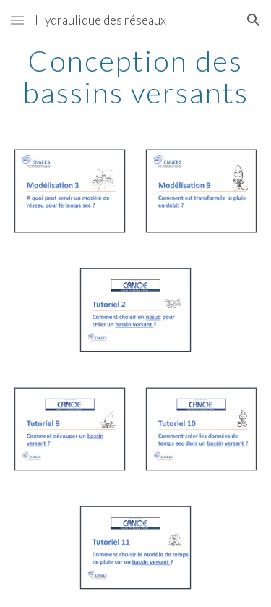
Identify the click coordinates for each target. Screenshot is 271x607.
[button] (17, 20)
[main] (136, 76)
